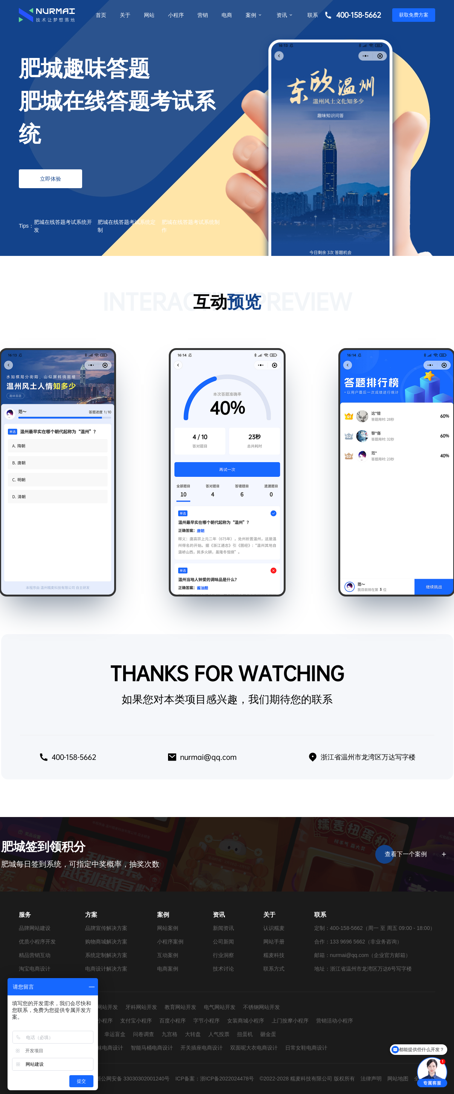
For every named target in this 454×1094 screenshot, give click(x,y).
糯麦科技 (273, 955)
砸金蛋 (268, 1034)
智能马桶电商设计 (152, 1048)
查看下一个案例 (414, 854)
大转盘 (193, 1034)
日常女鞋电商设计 (306, 1048)
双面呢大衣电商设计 (254, 1048)
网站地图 (397, 1079)
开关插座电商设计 (201, 1048)
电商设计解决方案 (106, 969)
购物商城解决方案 (106, 942)
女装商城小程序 (245, 1021)
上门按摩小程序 (290, 1021)
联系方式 (273, 969)
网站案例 (167, 928)
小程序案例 (170, 942)
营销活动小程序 (334, 1021)
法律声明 (371, 1079)
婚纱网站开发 (102, 1007)
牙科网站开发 (141, 1007)
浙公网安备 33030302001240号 (133, 1079)
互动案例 (167, 955)
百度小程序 (172, 1021)
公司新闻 (223, 942)
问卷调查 (143, 1034)
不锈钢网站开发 (261, 1007)
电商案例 (167, 969)
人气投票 (218, 1034)
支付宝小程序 (136, 1021)
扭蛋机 (245, 1034)
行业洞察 (223, 955)
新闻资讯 (223, 928)
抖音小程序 (99, 1021)
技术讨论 (223, 969)
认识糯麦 (273, 928)
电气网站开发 (219, 1007)
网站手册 (273, 942)
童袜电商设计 (107, 1048)
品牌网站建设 (34, 928)
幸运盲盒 (114, 1034)
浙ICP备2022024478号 (227, 1079)
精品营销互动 (34, 955)
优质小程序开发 (37, 942)
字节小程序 (206, 1021)
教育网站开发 (180, 1007)
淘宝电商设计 (34, 969)
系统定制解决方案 (106, 955)
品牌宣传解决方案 (106, 928)
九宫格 (169, 1034)
